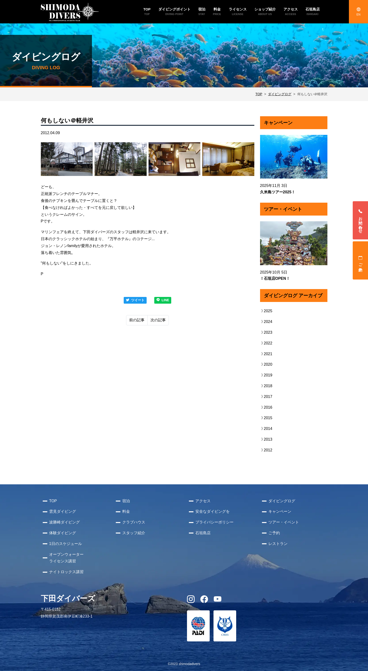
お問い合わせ (360, 220)
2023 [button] (266, 332)
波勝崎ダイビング (64, 522)
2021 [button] (266, 354)
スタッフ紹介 (133, 533)
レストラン (278, 544)
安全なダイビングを (212, 511)
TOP (259, 94)
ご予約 (360, 260)
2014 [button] (266, 429)
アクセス (203, 501)
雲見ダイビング (62, 511)
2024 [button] (266, 322)
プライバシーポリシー (214, 522)
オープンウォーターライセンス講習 (66, 557)
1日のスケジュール (65, 544)
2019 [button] (266, 375)
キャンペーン (279, 511)
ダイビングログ (279, 94)
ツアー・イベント (283, 522)
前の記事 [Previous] (136, 320)
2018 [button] (266, 386)
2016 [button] (266, 407)
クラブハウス (133, 522)
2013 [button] (266, 439)
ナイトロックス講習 (66, 572)
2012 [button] (266, 450)
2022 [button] (266, 343)
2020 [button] (266, 364)
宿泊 (126, 501)
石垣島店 (203, 533)
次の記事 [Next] (158, 320)
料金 (126, 511)
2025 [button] (266, 311)
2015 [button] (266, 418)
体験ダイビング (62, 533)
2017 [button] (266, 397)
